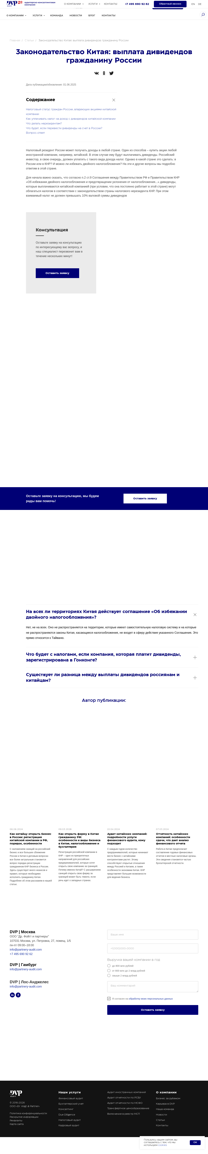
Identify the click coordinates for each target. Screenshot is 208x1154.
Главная (15, 40)
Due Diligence (66, 1123)
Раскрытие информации (24, 1126)
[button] (167, 5)
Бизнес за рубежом (168, 1107)
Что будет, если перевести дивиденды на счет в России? (64, 128)
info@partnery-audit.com (26, 958)
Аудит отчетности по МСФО (125, 1112)
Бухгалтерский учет (71, 1113)
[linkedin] (58, 5)
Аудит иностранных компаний (126, 1101)
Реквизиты (16, 1129)
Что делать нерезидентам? (44, 123)
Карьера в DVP (165, 1113)
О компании (166, 1101)
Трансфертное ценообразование (128, 1117)
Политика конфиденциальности (28, 1122)
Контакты (108, 15)
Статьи (29, 40)
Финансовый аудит (70, 1107)
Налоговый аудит (69, 1129)
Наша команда (165, 1118)
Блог (91, 15)
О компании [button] (15, 15)
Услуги (38, 15)
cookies (162, 1145)
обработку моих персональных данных (151, 1007)
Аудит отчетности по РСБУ (124, 1107)
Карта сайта (17, 1133)
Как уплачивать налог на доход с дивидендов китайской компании (71, 119)
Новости (76, 15)
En (191, 6)
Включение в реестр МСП (123, 1123)
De (198, 6)
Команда (56, 15)
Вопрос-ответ (35, 133)
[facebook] (65, 5)
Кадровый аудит (68, 1134)
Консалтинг (65, 1118)
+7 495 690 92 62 (86, 4)
